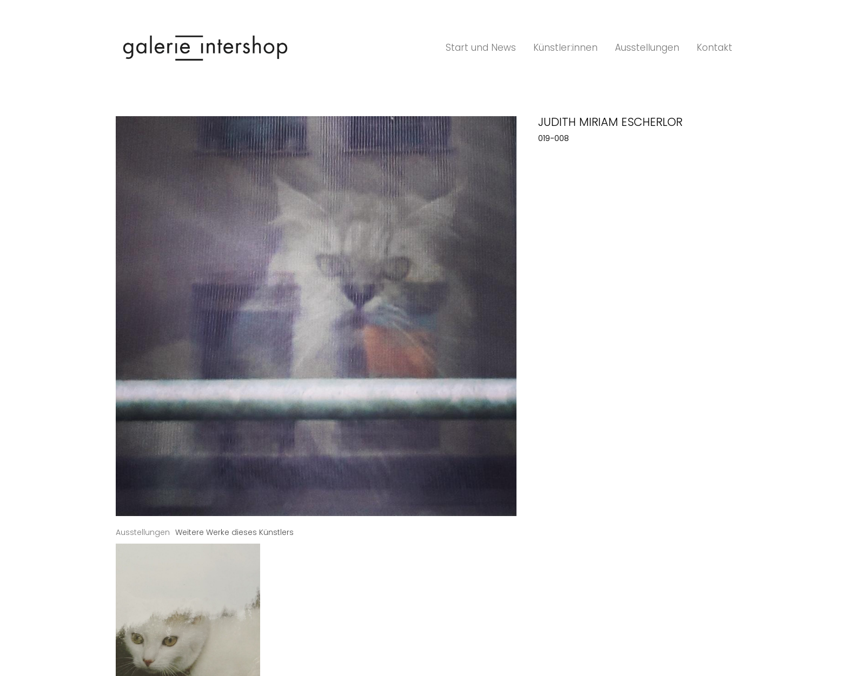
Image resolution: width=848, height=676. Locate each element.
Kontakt (714, 47)
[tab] (143, 532)
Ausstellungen (647, 47)
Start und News (481, 47)
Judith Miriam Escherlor (610, 122)
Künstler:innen (565, 47)
